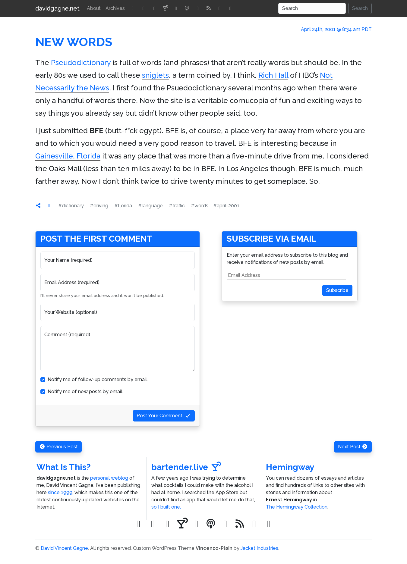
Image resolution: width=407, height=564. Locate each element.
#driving (99, 205)
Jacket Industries (259, 548)
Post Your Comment (164, 415)
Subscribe (337, 290)
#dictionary (71, 205)
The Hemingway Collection (296, 507)
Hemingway (290, 467)
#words (199, 205)
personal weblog (109, 478)
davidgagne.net (57, 8)
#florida (123, 205)
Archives (115, 8)
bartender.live (186, 467)
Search (360, 8)
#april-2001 (226, 205)
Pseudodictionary (81, 62)
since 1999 (60, 492)
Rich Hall (273, 75)
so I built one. (166, 507)
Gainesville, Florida (67, 156)
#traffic (177, 205)
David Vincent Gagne (64, 548)
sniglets (155, 75)
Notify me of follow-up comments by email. (98, 379)
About (94, 8)
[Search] (312, 8)
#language (150, 205)
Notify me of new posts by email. (85, 391)
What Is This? (63, 467)
